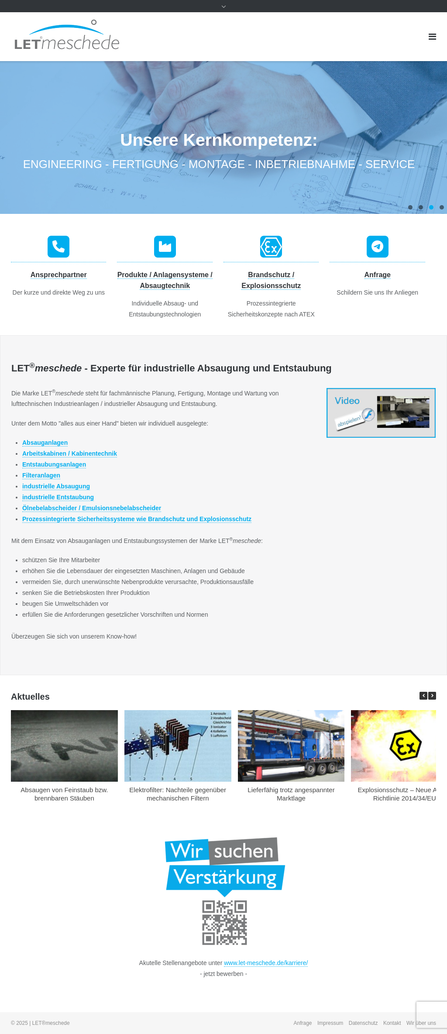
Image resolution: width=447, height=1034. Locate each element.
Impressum (330, 1023)
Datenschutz (363, 1023)
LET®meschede (51, 1023)
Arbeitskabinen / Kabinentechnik (69, 453)
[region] (223, 137)
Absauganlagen (45, 442)
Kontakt (392, 1023)
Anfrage (377, 274)
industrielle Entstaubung (58, 497)
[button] (432, 696)
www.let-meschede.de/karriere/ (266, 962)
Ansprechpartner (59, 274)
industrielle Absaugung (56, 486)
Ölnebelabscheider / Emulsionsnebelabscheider (91, 508)
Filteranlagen (41, 475)
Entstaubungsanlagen (54, 464)
